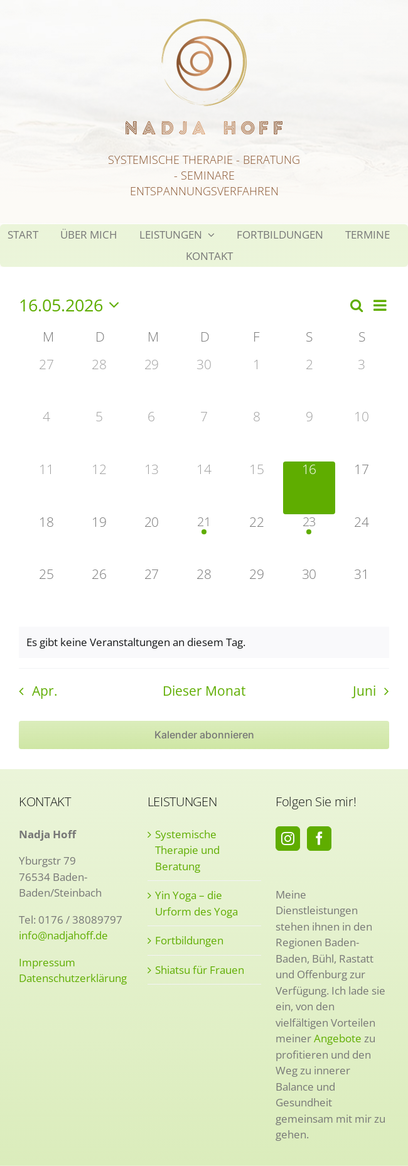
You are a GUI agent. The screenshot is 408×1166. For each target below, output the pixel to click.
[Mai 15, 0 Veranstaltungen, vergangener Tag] (256, 488)
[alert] (204, 642)
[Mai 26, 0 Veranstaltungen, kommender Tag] (99, 592)
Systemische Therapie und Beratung (187, 850)
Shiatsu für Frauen (199, 970)
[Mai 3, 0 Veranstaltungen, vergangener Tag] (361, 383)
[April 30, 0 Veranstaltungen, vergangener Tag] (204, 383)
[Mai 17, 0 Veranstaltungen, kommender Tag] (361, 488)
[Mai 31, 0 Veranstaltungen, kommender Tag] (361, 592)
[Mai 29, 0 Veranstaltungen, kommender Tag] (256, 592)
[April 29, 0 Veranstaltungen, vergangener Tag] (151, 383)
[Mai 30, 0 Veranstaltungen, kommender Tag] (309, 592)
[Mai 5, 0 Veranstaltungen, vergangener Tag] (99, 435)
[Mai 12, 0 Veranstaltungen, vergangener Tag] (99, 488)
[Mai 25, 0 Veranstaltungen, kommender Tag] (46, 592)
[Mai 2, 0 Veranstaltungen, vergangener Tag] (309, 383)
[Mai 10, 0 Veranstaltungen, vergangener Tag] (361, 435)
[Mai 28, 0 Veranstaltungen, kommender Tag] (204, 592)
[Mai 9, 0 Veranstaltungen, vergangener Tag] (309, 435)
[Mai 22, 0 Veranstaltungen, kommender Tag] (256, 540)
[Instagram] (288, 838)
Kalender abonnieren (204, 735)
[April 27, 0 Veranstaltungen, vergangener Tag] (46, 383)
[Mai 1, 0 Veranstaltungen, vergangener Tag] (256, 383)
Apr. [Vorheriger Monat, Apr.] (45, 690)
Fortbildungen (189, 940)
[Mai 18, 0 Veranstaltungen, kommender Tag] (46, 540)
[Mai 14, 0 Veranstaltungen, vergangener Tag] (204, 488)
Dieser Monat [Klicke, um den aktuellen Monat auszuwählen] (204, 690)
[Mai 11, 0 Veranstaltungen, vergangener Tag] (46, 488)
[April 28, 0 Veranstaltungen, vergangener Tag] (99, 383)
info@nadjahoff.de (63, 935)
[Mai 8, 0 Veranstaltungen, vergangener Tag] (256, 435)
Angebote (338, 1038)
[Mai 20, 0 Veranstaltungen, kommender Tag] (151, 540)
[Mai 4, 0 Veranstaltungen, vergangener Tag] (46, 435)
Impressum (47, 962)
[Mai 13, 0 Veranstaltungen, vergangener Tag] (151, 488)
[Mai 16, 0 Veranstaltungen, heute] (309, 488)
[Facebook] (319, 838)
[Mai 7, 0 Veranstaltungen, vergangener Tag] (204, 435)
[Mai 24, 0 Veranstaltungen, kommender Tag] (361, 540)
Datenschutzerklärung (73, 978)
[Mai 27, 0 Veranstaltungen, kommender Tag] (151, 592)
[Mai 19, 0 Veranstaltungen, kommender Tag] (99, 540)
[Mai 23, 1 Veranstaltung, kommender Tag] (309, 540)
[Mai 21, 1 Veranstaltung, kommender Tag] (204, 540)
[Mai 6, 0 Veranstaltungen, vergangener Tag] (151, 435)
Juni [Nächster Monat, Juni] (364, 690)
